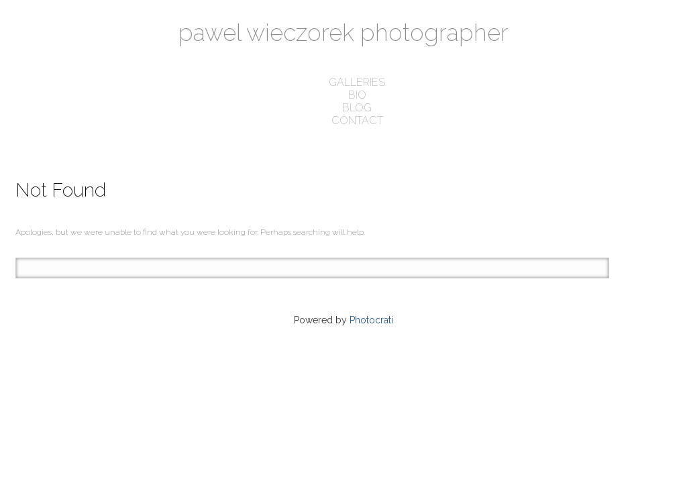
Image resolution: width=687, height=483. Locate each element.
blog (357, 107)
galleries (357, 82)
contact (357, 120)
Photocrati (371, 320)
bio (357, 95)
